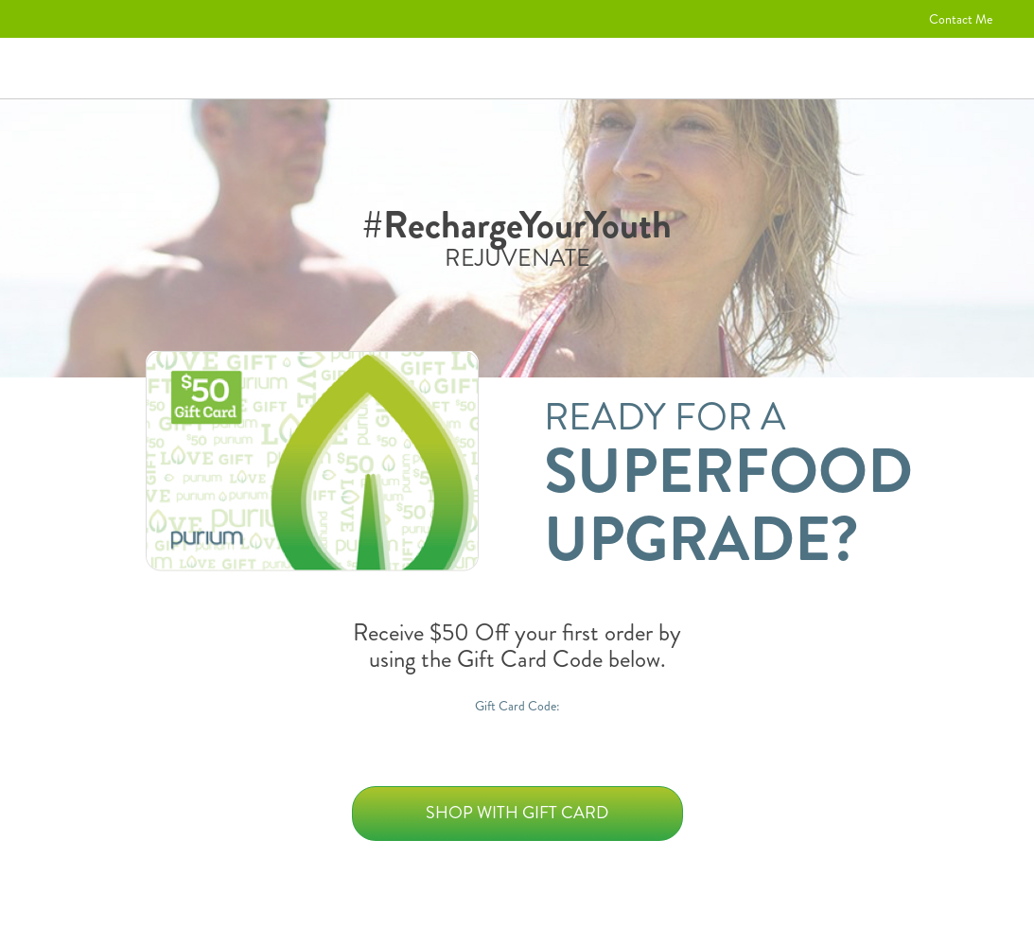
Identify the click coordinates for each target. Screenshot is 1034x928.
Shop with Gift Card (517, 812)
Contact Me (960, 18)
